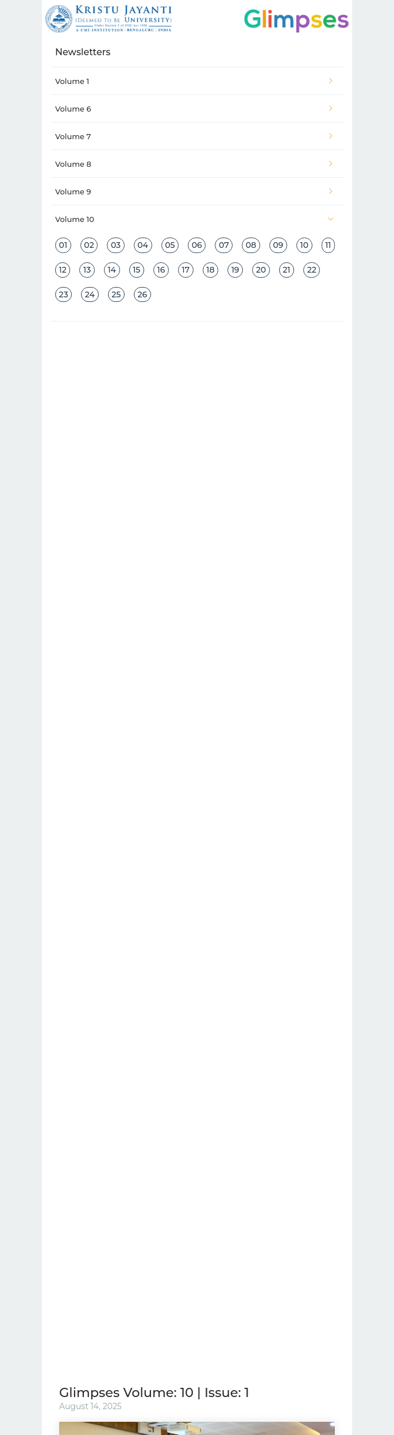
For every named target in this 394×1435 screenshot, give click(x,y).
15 (136, 270)
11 (328, 245)
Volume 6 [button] (194, 108)
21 (286, 270)
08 (251, 245)
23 (63, 294)
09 (278, 245)
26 (142, 294)
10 (304, 245)
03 (116, 245)
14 (111, 270)
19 (235, 270)
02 (89, 245)
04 (142, 245)
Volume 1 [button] (194, 81)
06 (197, 245)
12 (63, 270)
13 (87, 270)
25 (116, 294)
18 (210, 270)
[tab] (197, 81)
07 (224, 245)
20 (261, 270)
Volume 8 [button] (194, 164)
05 (170, 245)
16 (161, 270)
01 (63, 245)
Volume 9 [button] (194, 191)
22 (311, 270)
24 (90, 294)
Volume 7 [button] (194, 136)
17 (186, 270)
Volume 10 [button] (194, 219)
